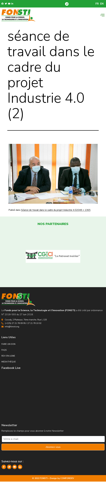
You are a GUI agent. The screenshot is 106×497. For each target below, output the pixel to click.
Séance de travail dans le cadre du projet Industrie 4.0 (48, 210)
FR (97, 3)
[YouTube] (14, 467)
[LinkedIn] (20, 467)
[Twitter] (9, 467)
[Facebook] (4, 467)
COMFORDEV (67, 478)
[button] (67, 4)
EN (102, 3)
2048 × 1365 (83, 210)
